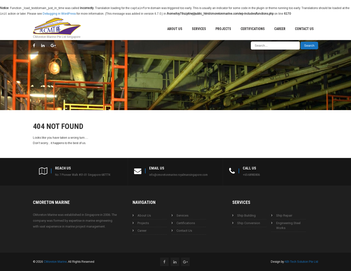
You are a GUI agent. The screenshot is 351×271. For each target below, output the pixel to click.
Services (199, 28)
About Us (174, 28)
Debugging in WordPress (59, 13)
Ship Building (246, 215)
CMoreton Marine (55, 261)
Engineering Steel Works (288, 225)
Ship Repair (284, 215)
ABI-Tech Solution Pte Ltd (301, 261)
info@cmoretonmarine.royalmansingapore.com (178, 174)
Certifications (253, 28)
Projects (223, 28)
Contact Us (304, 28)
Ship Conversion (248, 222)
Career (279, 28)
